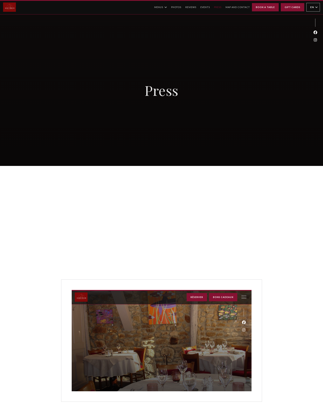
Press (217, 7)
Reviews (190, 7)
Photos (176, 7)
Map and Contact (238, 7)
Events (205, 7)
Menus (160, 7)
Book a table (265, 7)
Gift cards (292, 7)
